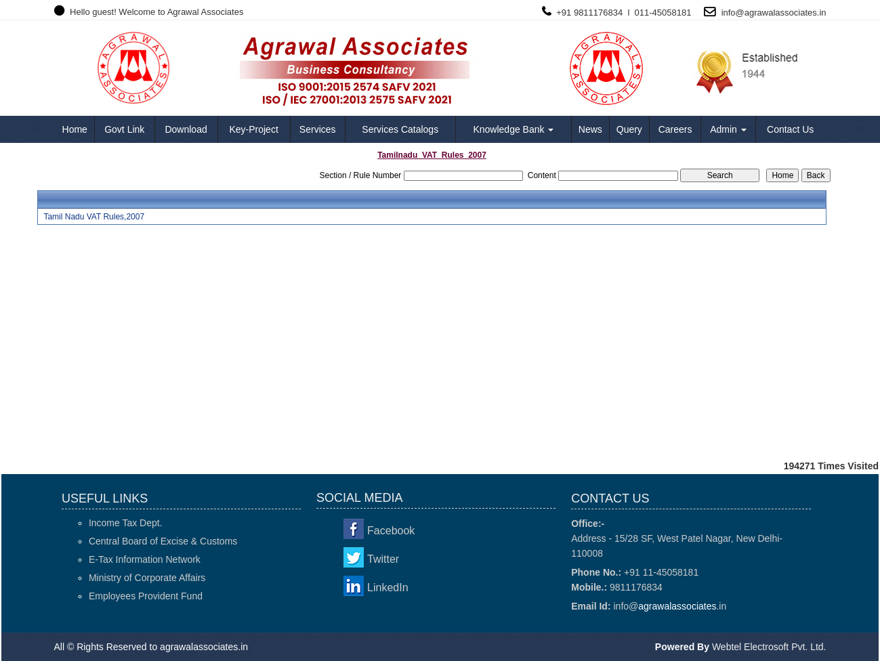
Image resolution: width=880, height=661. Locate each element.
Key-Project (253, 129)
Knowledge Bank (513, 129)
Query (629, 129)
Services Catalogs (400, 129)
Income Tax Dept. (126, 522)
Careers (675, 129)
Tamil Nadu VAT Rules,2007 (93, 216)
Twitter (383, 559)
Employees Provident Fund (146, 596)
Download (186, 129)
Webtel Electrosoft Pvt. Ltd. (769, 646)
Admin (728, 129)
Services (317, 129)
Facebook (391, 530)
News (590, 129)
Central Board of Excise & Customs (163, 541)
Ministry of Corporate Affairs (147, 577)
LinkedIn (387, 587)
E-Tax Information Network (145, 559)
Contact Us (790, 129)
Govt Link (124, 129)
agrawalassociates (781, 12)
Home (74, 129)
